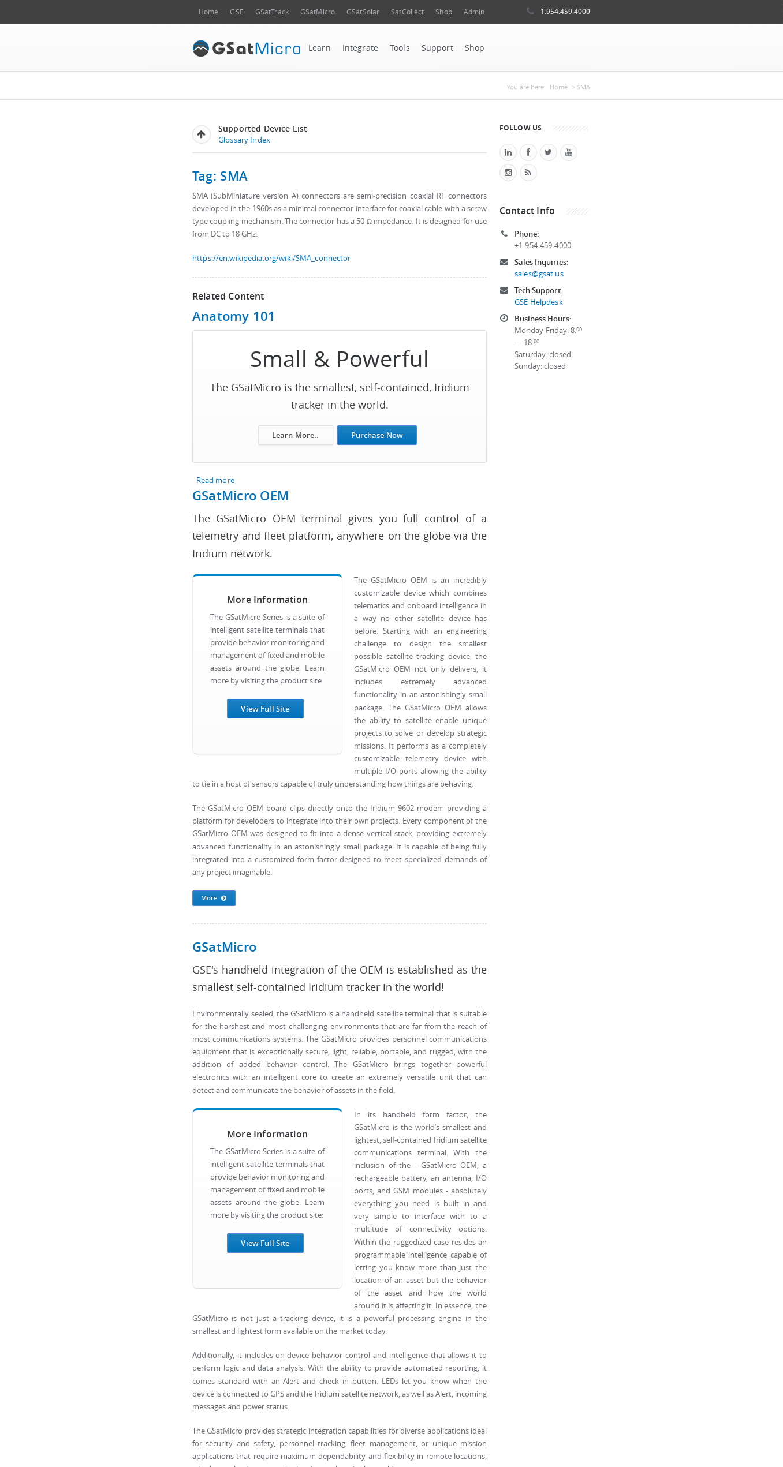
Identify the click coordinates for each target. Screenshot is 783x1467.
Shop (443, 12)
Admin (474, 12)
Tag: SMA (220, 175)
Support (437, 48)
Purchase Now (377, 435)
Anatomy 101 (234, 316)
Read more (215, 480)
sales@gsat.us (539, 274)
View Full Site (265, 708)
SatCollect (407, 12)
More (214, 898)
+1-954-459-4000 (542, 245)
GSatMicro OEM (240, 495)
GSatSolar (362, 12)
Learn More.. (295, 435)
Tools (400, 48)
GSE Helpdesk (538, 302)
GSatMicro (317, 12)
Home (208, 12)
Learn (319, 48)
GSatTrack (272, 12)
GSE (236, 12)
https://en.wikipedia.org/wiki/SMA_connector (271, 258)
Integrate (360, 48)
